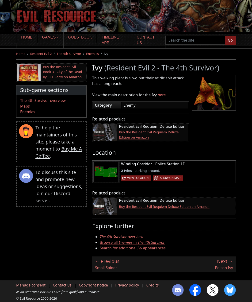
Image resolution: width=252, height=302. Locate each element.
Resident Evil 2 (41, 53)
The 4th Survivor (69, 53)
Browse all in (132, 242)
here (162, 94)
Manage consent (31, 285)
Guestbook (80, 37)
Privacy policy (127, 285)
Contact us (146, 40)
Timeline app (110, 40)
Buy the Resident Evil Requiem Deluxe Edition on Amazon (149, 134)
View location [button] (138, 178)
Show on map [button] (170, 178)
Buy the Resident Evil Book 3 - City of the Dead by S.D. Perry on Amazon (62, 72)
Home (26, 37)
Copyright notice (93, 285)
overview (121, 236)
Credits (152, 285)
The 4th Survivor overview (43, 100)
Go (230, 40)
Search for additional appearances (133, 248)
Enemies (92, 53)
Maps (25, 106)
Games (49, 37)
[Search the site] (195, 40)
